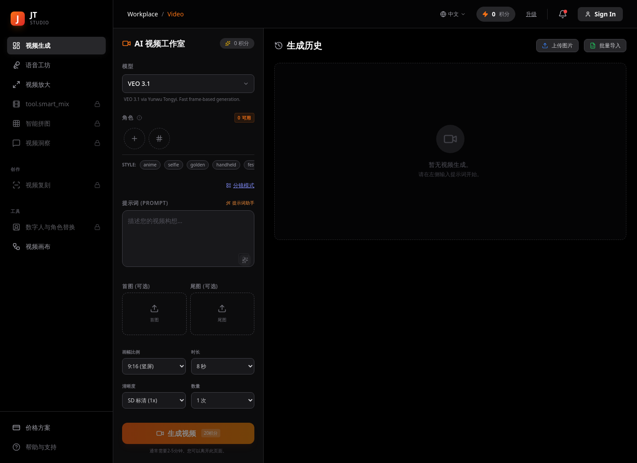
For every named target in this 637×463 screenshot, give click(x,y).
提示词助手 (240, 203)
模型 (127, 66)
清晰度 (128, 386)
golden (198, 165)
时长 (195, 352)
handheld (226, 165)
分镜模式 (240, 185)
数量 (195, 386)
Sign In (600, 14)
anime (150, 165)
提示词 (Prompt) (145, 203)
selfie (173, 165)
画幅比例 (131, 352)
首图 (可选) (136, 286)
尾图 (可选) (204, 286)
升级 (531, 14)
